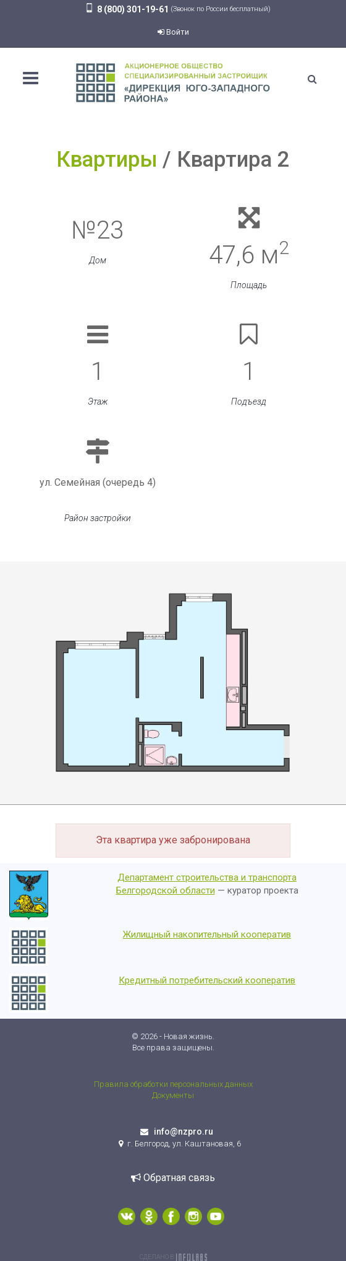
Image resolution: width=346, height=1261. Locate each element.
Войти (173, 32)
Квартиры (107, 159)
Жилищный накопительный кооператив (207, 934)
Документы (173, 1095)
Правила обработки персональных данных (173, 1084)
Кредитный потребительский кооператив (207, 980)
